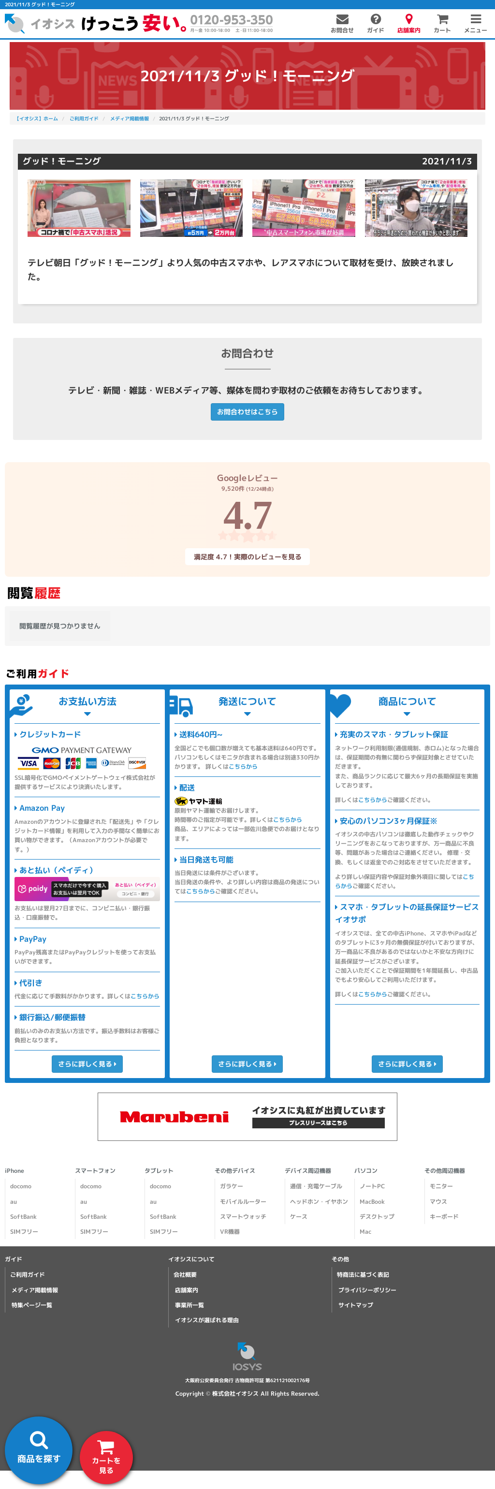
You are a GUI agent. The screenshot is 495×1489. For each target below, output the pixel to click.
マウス (438, 1201)
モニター (441, 1186)
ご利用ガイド (27, 1274)
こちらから (145, 996)
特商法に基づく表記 (363, 1274)
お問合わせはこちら (247, 411)
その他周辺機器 (444, 1171)
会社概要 (185, 1274)
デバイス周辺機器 (308, 1171)
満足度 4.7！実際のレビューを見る (247, 556)
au (13, 1201)
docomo (20, 1186)
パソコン (366, 1171)
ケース (298, 1216)
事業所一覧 (189, 1305)
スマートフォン (95, 1171)
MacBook (372, 1201)
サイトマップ (355, 1305)
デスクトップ (377, 1216)
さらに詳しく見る (87, 1063)
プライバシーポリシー (367, 1290)
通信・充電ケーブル (316, 1186)
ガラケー (231, 1186)
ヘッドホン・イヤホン (319, 1201)
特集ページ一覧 (32, 1305)
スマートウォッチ (243, 1216)
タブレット (159, 1171)
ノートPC (372, 1186)
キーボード (444, 1216)
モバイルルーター (243, 1201)
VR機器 (230, 1231)
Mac (365, 1231)
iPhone (14, 1171)
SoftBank (23, 1216)
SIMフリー (24, 1231)
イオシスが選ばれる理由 (207, 1320)
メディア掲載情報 (35, 1290)
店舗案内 (186, 1290)
